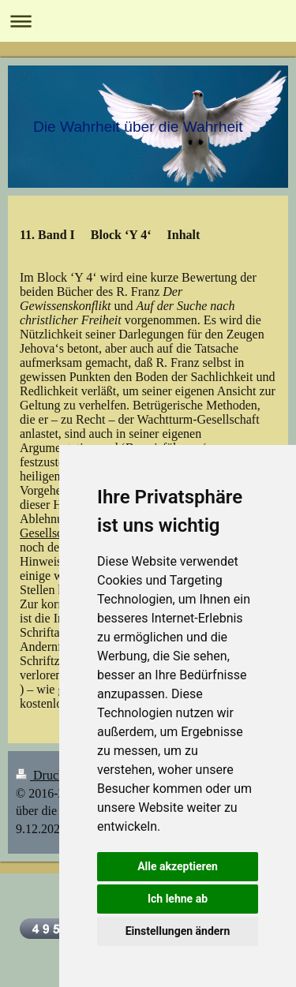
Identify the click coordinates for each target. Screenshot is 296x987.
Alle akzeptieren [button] (177, 866)
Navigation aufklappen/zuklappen (148, 21)
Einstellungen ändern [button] (178, 931)
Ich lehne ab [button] (178, 898)
